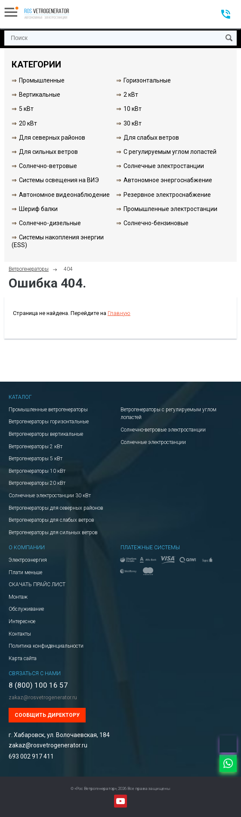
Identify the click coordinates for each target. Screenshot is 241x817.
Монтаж (18, 597)
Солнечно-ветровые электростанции (163, 430)
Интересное (22, 621)
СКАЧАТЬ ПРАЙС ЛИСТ (37, 584)
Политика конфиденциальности (46, 646)
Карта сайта (23, 658)
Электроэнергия (28, 560)
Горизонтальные (147, 80)
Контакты (20, 634)
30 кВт (133, 123)
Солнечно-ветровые (48, 165)
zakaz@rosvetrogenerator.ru (43, 698)
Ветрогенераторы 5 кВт (35, 459)
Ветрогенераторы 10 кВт (37, 471)
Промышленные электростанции (170, 208)
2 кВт (131, 94)
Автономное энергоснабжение (168, 180)
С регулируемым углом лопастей (170, 151)
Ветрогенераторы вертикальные (46, 434)
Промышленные (42, 80)
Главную (119, 313)
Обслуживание (26, 609)
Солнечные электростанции (164, 165)
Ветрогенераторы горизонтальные (49, 422)
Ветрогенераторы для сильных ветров (53, 532)
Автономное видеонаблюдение (64, 194)
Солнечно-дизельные (50, 223)
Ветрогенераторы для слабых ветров (51, 520)
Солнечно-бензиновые (156, 223)
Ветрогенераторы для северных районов (56, 508)
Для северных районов (52, 137)
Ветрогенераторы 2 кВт (35, 447)
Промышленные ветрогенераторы (48, 410)
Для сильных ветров (48, 151)
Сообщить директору (47, 715)
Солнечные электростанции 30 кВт (50, 496)
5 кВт (26, 108)
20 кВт (28, 123)
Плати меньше (25, 572)
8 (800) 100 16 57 (38, 685)
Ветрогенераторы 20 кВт (37, 483)
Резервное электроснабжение (167, 194)
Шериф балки (38, 208)
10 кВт (133, 108)
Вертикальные (39, 94)
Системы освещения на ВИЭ (59, 180)
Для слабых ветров (151, 137)
